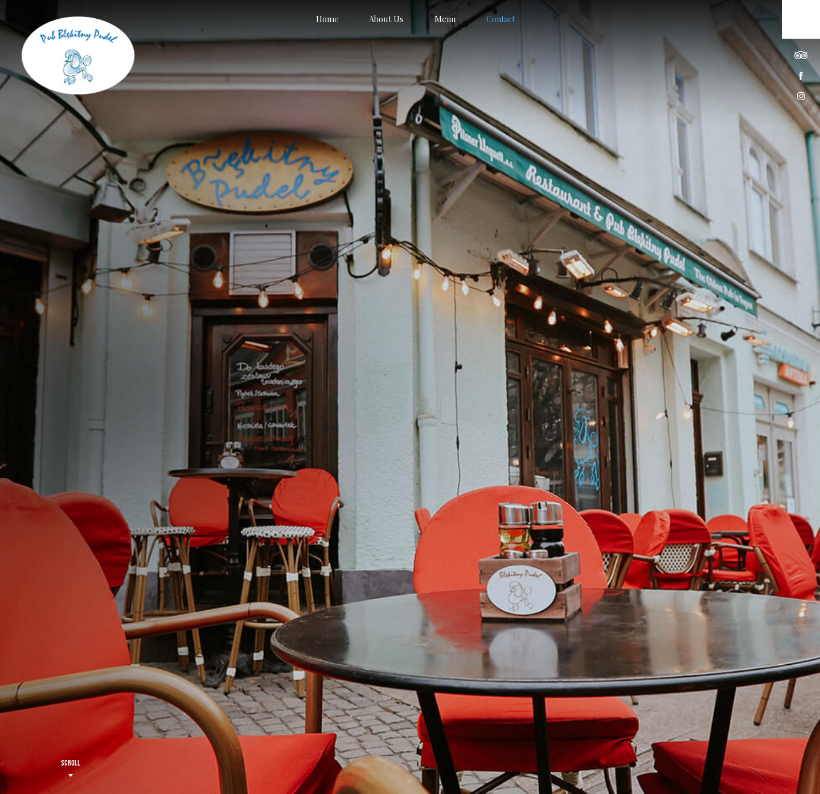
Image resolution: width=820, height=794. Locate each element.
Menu (445, 19)
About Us (386, 19)
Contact (500, 19)
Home (327, 19)
